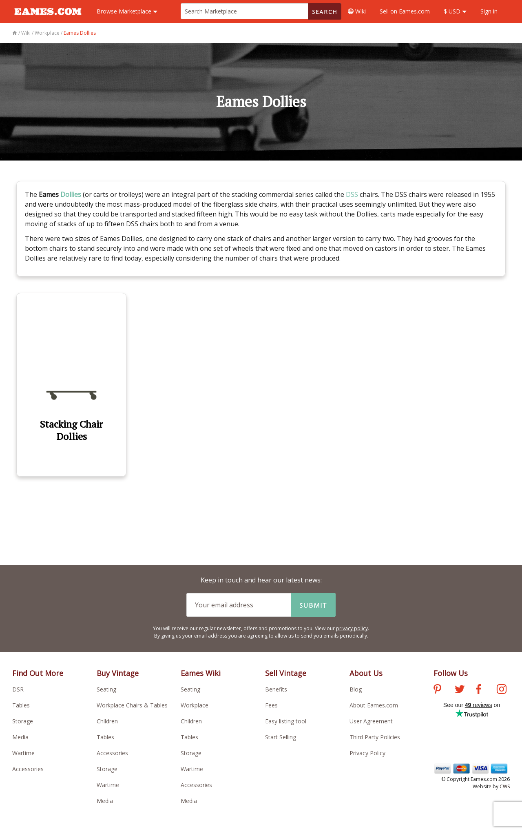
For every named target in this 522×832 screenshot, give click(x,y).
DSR (18, 689)
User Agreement (371, 721)
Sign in (489, 11)
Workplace (194, 705)
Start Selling (280, 737)
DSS (352, 194)
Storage (22, 721)
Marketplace (127, 11)
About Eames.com (373, 705)
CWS (505, 786)
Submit (313, 605)
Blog (355, 689)
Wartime (23, 753)
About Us (366, 673)
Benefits (276, 689)
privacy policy (352, 628)
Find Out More (37, 673)
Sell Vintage (285, 673)
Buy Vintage (118, 673)
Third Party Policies (374, 737)
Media (20, 737)
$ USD (455, 11)
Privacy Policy (367, 753)
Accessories (28, 769)
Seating (106, 689)
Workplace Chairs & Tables (132, 705)
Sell (405, 11)
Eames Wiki (201, 673)
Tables (21, 705)
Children (107, 721)
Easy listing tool (285, 721)
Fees (271, 705)
